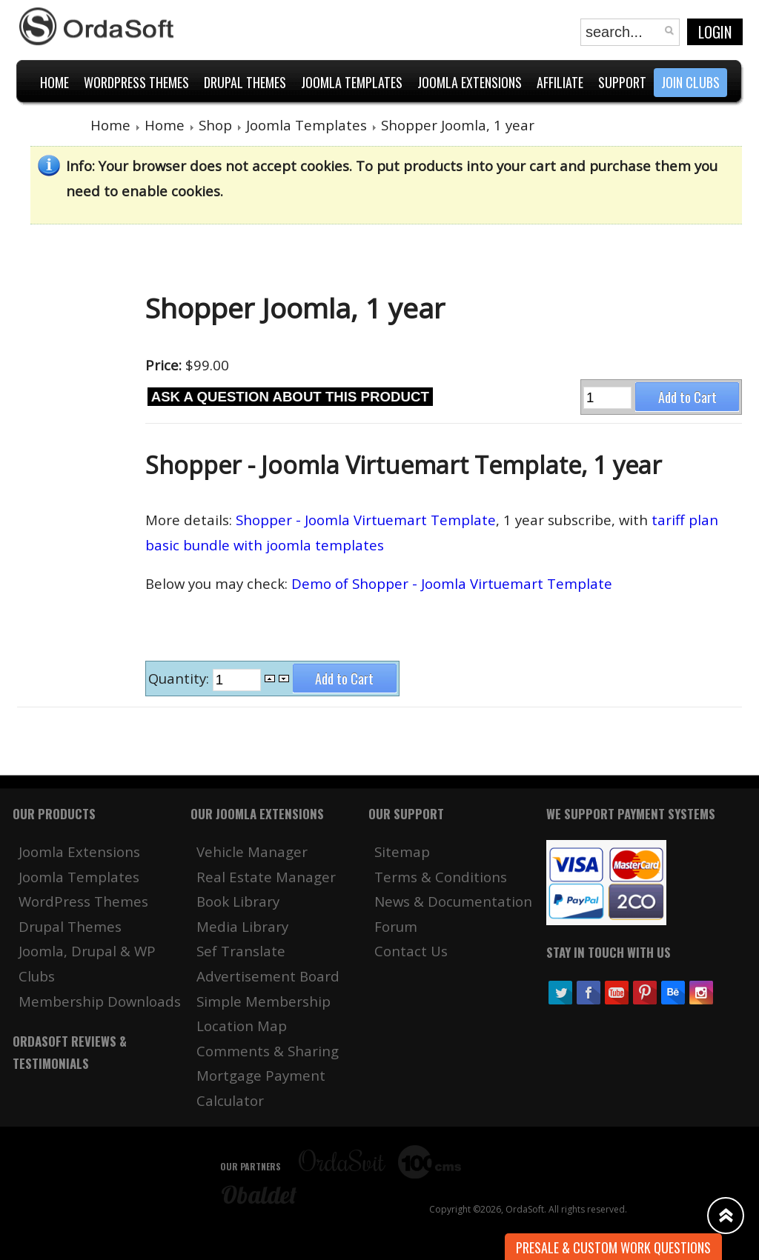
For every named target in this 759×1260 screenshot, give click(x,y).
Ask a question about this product (290, 396)
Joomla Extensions (79, 851)
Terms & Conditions (440, 876)
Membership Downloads (100, 1001)
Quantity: (180, 678)
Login (715, 32)
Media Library (242, 926)
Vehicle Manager (252, 851)
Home (110, 125)
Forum (395, 926)
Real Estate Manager (266, 876)
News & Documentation (453, 901)
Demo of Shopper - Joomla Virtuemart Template (451, 583)
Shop (215, 125)
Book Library (237, 901)
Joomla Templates (306, 125)
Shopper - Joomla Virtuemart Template (366, 519)
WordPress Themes (83, 901)
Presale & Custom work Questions (613, 1247)
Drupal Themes (70, 926)
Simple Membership (263, 1001)
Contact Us (411, 950)
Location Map (241, 1025)
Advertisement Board (267, 976)
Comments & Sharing (267, 1050)
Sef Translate (240, 950)
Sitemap (402, 851)
